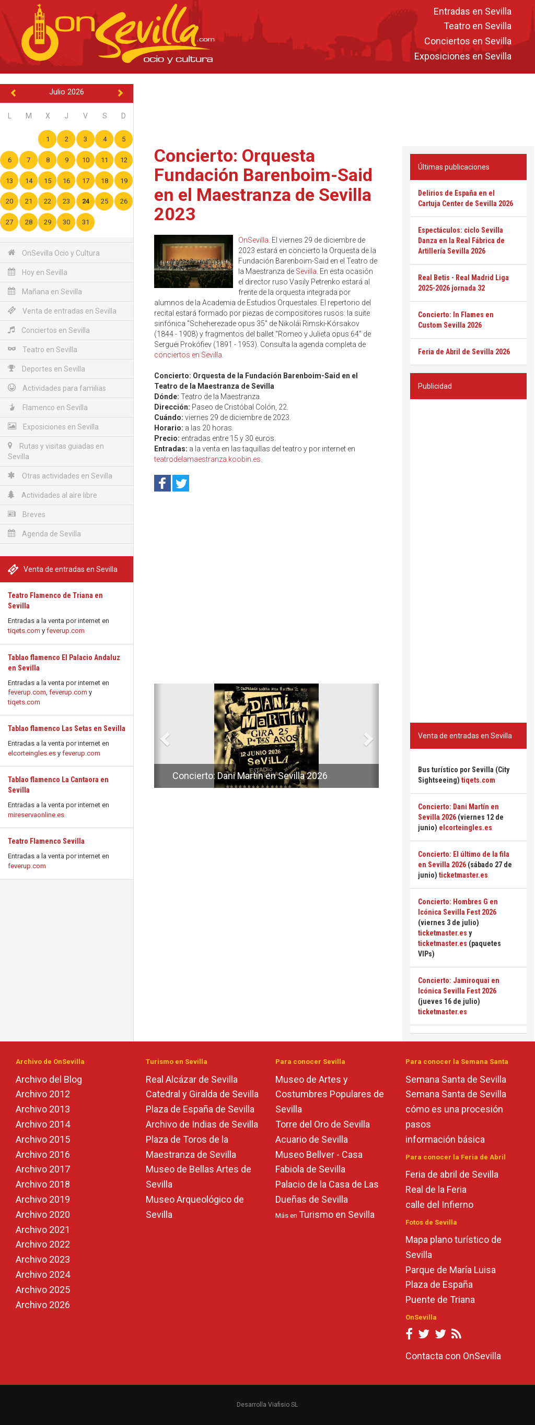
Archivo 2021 (43, 1229)
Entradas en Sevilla (472, 11)
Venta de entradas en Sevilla (62, 310)
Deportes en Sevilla (46, 368)
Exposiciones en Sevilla (462, 56)
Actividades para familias (57, 388)
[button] (158, 736)
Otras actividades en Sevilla (60, 475)
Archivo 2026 (43, 1304)
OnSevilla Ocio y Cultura (54, 252)
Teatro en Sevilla (477, 26)
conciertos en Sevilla (188, 355)
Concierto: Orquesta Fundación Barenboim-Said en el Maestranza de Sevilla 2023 (263, 184)
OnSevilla (253, 240)
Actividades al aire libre (52, 494)
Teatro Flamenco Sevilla (46, 841)
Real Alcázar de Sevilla (192, 1079)
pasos (418, 1124)
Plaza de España (439, 1284)
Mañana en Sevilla (45, 291)
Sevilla (306, 271)
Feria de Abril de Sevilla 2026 (464, 352)
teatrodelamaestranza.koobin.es (207, 459)
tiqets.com (24, 630)
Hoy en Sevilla (37, 272)
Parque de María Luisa (450, 1269)
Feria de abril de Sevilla (451, 1174)
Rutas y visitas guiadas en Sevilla (56, 451)
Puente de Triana (440, 1299)
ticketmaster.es (463, 875)
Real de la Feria (436, 1189)
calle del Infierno (439, 1204)
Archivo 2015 (43, 1139)
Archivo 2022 (43, 1244)
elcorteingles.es (32, 753)
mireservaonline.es (36, 815)
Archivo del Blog (49, 1079)
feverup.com (65, 630)
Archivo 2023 (43, 1259)
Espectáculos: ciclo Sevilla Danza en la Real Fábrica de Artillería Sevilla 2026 (461, 240)
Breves (26, 514)
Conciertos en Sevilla (467, 41)
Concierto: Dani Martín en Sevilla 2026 (250, 775)
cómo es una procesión (454, 1109)
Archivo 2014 (43, 1124)
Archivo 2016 (43, 1154)
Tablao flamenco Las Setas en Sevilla (66, 728)
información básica (445, 1139)
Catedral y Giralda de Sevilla (202, 1093)
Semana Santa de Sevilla (455, 1079)
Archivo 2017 (43, 1169)
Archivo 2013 (43, 1109)
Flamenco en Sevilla (48, 407)
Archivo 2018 (43, 1184)
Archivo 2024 (43, 1274)
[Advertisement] (336, 107)
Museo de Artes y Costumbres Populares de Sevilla (329, 1094)
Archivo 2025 (43, 1289)
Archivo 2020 (43, 1214)
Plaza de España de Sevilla (200, 1109)
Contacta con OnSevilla (453, 1355)
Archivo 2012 (43, 1093)
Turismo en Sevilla (337, 1214)
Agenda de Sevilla (44, 533)
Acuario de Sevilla (311, 1139)
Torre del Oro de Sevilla (322, 1124)
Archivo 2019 (43, 1199)
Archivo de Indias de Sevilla (202, 1124)
